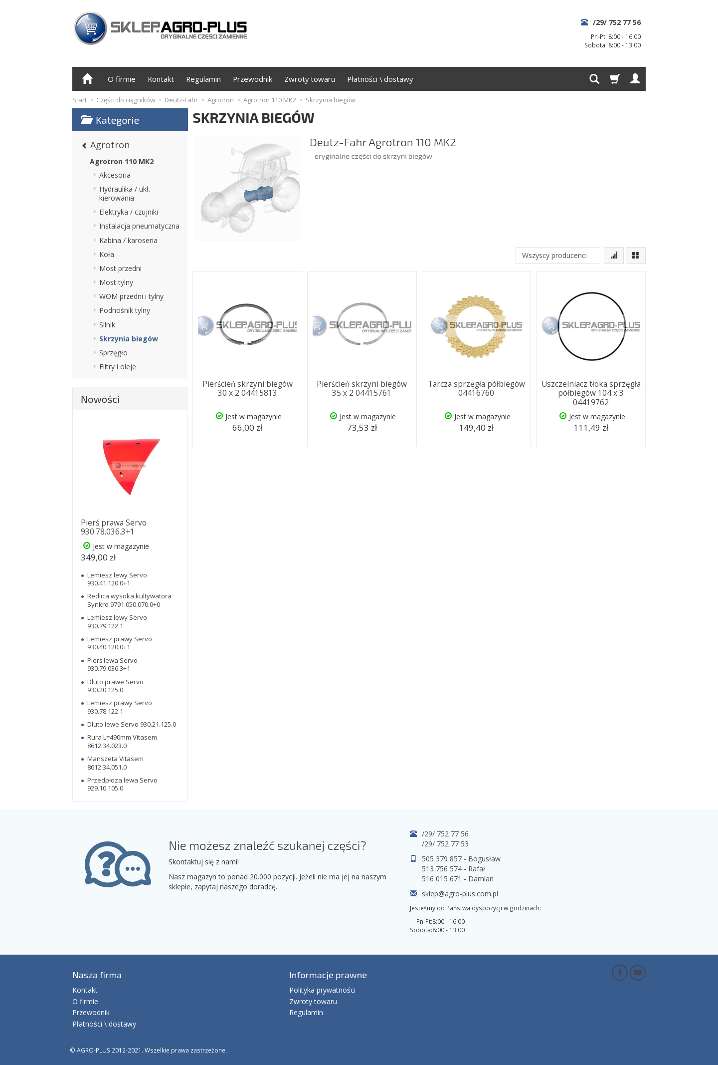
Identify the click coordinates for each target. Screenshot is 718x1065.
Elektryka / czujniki (128, 212)
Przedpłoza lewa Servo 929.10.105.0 (122, 784)
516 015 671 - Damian (458, 878)
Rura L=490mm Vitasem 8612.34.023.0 (122, 741)
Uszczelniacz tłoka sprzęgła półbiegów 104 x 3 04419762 (591, 393)
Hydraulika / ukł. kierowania (124, 193)
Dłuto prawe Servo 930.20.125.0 (115, 685)
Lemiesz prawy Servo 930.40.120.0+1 (119, 642)
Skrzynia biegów (128, 338)
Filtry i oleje (117, 366)
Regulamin (203, 79)
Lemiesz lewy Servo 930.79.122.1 (117, 621)
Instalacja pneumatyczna (139, 226)
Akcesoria (115, 175)
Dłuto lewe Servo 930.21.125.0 (131, 724)
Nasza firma (97, 975)
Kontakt (161, 79)
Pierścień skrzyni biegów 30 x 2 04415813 (247, 388)
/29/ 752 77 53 (445, 843)
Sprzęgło (113, 352)
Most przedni (120, 268)
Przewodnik (252, 79)
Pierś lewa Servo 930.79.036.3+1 (112, 664)
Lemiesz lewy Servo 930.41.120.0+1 (117, 578)
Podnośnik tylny (124, 310)
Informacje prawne (328, 975)
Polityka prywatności (322, 990)
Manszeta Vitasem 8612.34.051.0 (115, 762)
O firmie (122, 79)
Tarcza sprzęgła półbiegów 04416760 (476, 388)
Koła (106, 254)
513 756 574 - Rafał (453, 868)
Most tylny (116, 282)
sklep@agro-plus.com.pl (460, 893)
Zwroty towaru (309, 79)
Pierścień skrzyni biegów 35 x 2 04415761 (362, 388)
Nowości (100, 399)
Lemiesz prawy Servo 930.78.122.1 (119, 706)
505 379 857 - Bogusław (461, 858)
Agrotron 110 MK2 (122, 161)
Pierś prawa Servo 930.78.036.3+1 (114, 527)
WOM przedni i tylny (131, 296)
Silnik (107, 324)
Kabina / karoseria (128, 240)
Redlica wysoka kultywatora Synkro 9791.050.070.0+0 (129, 599)
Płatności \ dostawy (380, 79)
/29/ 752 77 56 (617, 22)
